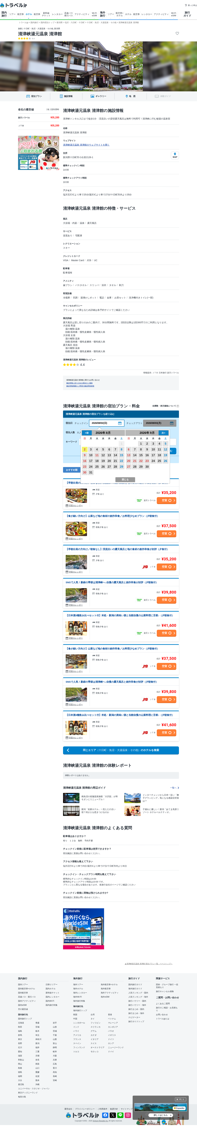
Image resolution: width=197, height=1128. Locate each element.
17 (90, 461)
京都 (37, 1056)
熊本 (37, 1080)
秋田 (20, 1027)
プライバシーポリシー (85, 1109)
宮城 (37, 1027)
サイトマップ (127, 1109)
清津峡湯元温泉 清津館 (40, 33)
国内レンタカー (52, 997)
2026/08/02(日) (99, 423)
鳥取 (37, 1064)
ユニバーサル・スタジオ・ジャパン (34, 1088)
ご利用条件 (102, 1109)
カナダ (94, 1035)
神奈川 (38, 1039)
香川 (55, 1068)
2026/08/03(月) (153, 423)
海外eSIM (105, 997)
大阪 (55, 1056)
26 (103, 466)
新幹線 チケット (46, 14)
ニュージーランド (116, 1047)
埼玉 (37, 1035)
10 (90, 455)
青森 (37, 1023)
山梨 (55, 1039)
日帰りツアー (51, 984)
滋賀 (20, 1056)
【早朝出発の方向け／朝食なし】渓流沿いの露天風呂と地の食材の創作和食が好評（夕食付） (117, 549)
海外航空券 (106, 988)
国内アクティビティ (27, 1001)
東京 (20, 1039)
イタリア (94, 1039)
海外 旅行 (102, 14)
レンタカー (57, 14)
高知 (55, 1072)
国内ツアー (23, 984)
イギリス (112, 1035)
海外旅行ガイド (135, 988)
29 (121, 466)
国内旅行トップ (25, 1019)
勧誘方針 (114, 1109)
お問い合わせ (162, 1014)
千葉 (55, 1035)
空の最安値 (23, 1009)
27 (109, 466)
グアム (94, 1031)
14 (115, 455)
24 (90, 466)
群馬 (20, 1035)
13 (109, 455)
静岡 (55, 1047)
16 (84, 461)
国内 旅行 (4, 14)
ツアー (12, 14)
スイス (94, 1043)
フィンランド (79, 1047)
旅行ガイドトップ (136, 1021)
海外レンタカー (80, 993)
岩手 (55, 1023)
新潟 (37, 1043)
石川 (20, 1047)
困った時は (191, 5)
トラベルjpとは (162, 1019)
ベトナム (112, 1019)
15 (121, 455)
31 (90, 472)
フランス (77, 1039)
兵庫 (55, 1060)
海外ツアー (78, 984)
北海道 (21, 1023)
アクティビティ (82, 14)
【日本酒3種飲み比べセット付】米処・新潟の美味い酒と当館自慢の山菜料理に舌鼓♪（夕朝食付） (120, 615)
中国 (75, 1019)
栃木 (37, 1031)
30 (84, 472)
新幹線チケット (52, 993)
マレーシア (113, 1023)
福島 (20, 1031)
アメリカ (77, 1035)
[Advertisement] (137, 928)
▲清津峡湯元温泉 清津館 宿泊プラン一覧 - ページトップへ (148, 964)
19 (103, 461)
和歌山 (21, 1060)
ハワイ (76, 1031)
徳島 (20, 1072)
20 (109, 461)
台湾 (93, 1014)
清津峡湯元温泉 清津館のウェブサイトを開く (86, 144)
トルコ (76, 1051)
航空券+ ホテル (119, 14)
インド (76, 1027)
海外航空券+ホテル (109, 984)
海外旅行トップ (80, 1010)
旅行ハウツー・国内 (137, 1001)
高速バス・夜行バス (27, 997)
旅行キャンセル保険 (165, 991)
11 (97, 455)
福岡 (20, 1076)
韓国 (75, 1014)
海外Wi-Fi (77, 997)
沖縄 (37, 1084)
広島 (55, 1064)
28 (115, 466)
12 (103, 455)
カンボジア (113, 1027)
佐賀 (37, 1076)
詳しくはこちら (161, 1115)
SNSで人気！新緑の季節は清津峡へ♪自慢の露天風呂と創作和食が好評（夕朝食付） (112, 582)
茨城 (55, 1031)
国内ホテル (50, 988)
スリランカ (95, 1027)
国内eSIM (22, 1005)
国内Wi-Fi (50, 1001)
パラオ (111, 1031)
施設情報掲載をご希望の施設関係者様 (80, 386)
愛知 (20, 1051)
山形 (55, 1027)
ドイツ (111, 1039)
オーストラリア (97, 1047)
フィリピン (95, 1023)
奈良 (37, 1060)
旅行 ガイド (187, 14)
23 (84, 466)
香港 (110, 1014)
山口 (37, 1068)
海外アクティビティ (110, 993)
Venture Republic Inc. (100, 1121)
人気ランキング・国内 (138, 993)
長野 (20, 1043)
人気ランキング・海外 (138, 997)
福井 (37, 1047)
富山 (55, 1043)
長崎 (55, 1076)
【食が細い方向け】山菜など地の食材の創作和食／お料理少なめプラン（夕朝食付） (112, 516)
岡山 (20, 1064)
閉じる (181, 1099)
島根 (20, 1068)
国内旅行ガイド (135, 984)
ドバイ (111, 1051)
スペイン (77, 1043)
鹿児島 (21, 1084)
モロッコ (94, 1051)
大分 (20, 1080)
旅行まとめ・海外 (136, 1013)
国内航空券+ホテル (26, 988)
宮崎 (55, 1080)
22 (121, 461)
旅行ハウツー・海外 (137, 1005)
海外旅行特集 (79, 1001)
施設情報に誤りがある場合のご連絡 (79, 383)
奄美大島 (22, 1097)
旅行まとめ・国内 (136, 1009)
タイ (93, 1019)
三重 (37, 1051)
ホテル (29, 14)
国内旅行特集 (51, 1005)
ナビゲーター (134, 1017)
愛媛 (37, 1072)
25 (97, 466)
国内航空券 (23, 993)
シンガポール (79, 1023)
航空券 (20, 14)
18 (97, 461)
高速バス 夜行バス (68, 14)
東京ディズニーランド (28, 1093)
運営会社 (68, 1109)
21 (115, 461)
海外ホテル (78, 988)
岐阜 (55, 1051)
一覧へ (174, 788)
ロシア (111, 1043)
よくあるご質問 (163, 1003)
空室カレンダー (76, 505)
